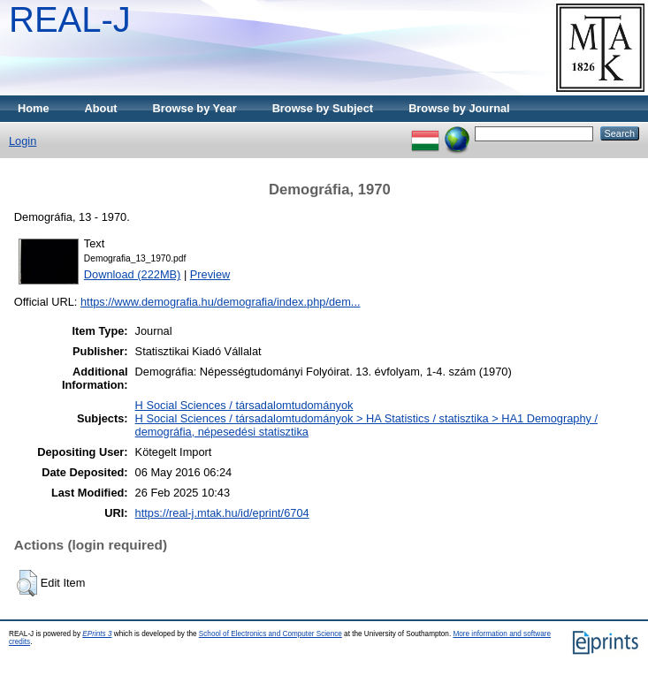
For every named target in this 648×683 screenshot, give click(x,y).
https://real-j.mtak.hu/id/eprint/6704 (222, 513)
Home (34, 108)
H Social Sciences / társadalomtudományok (244, 405)
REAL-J (70, 19)
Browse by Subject (323, 108)
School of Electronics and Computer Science (270, 634)
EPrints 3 (96, 634)
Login (22, 141)
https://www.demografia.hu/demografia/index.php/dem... (220, 301)
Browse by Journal (459, 108)
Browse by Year (195, 108)
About (101, 108)
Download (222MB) (132, 274)
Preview (210, 274)
